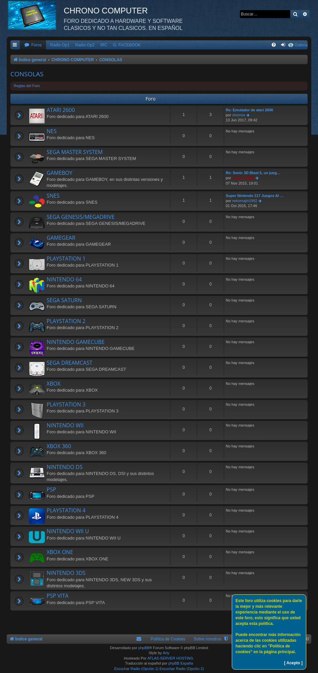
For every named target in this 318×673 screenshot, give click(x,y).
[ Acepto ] (293, 663)
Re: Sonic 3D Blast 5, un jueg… (253, 173)
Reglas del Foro (27, 86)
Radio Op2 (85, 45)
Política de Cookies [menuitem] (168, 639)
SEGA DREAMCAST (69, 362)
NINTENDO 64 (64, 279)
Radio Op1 (59, 45)
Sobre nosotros (207, 639)
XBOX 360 (59, 446)
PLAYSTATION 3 (66, 404)
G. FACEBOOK (127, 45)
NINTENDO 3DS (66, 573)
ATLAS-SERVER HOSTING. (171, 658)
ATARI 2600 (61, 110)
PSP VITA (57, 595)
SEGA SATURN (64, 300)
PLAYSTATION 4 (66, 510)
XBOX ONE (60, 552)
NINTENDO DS (65, 467)
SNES (53, 195)
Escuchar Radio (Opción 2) (182, 669)
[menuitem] (32, 45)
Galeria (301, 45)
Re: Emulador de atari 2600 (249, 110)
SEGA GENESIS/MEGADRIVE (80, 217)
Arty (166, 653)
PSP (51, 489)
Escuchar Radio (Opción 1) (136, 669)
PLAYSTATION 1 (66, 258)
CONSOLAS (27, 74)
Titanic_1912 (243, 178)
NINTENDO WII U (68, 531)
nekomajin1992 (244, 201)
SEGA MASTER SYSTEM (75, 152)
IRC (103, 45)
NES (52, 131)
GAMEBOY (59, 172)
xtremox (238, 115)
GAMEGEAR (61, 237)
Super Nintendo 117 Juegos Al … (255, 196)
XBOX (53, 383)
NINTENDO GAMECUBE (76, 342)
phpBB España (180, 663)
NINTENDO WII (65, 425)
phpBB (143, 648)
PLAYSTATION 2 (66, 321)
